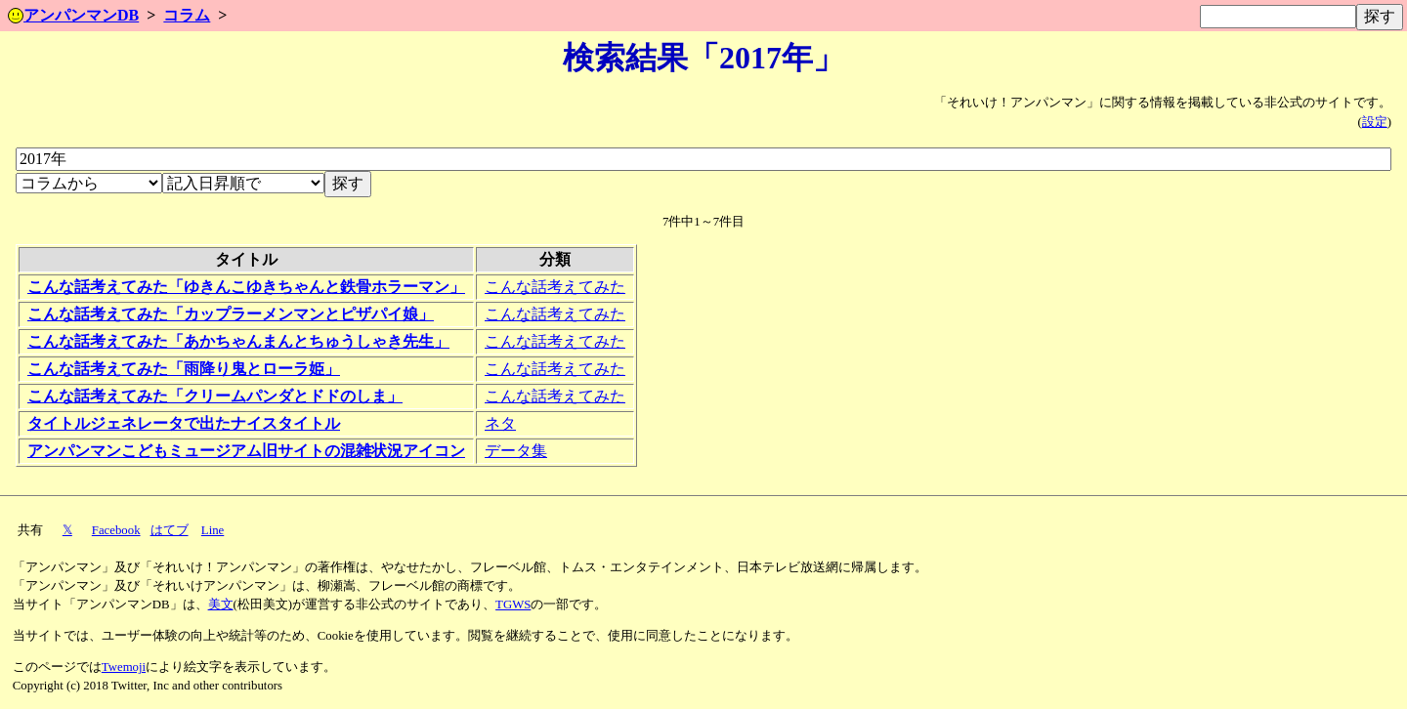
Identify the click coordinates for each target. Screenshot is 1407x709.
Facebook (116, 530)
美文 (221, 604)
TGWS (513, 604)
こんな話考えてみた (555, 286)
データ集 (516, 450)
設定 (1374, 122)
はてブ (169, 530)
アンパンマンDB (73, 15)
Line (212, 530)
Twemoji (124, 667)
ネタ (500, 423)
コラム (186, 15)
